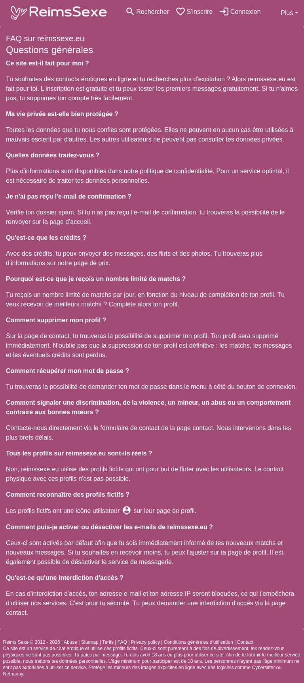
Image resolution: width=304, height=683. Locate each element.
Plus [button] (287, 13)
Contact (245, 642)
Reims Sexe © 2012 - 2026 (31, 642)
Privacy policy (145, 642)
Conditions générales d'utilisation (198, 642)
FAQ (122, 642)
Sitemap (90, 642)
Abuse (70, 642)
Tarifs (108, 642)
